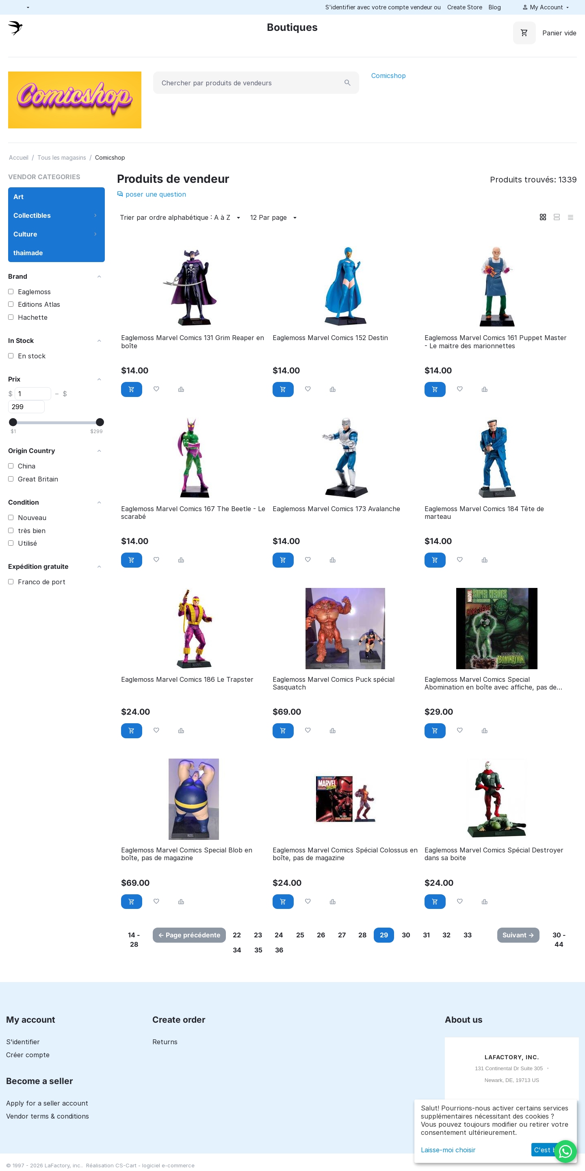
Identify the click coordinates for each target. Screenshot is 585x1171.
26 (328, 935)
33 (483, 935)
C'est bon (549, 1150)
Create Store (464, 7)
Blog (495, 7)
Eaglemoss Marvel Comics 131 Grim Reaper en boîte (192, 341)
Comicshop (388, 76)
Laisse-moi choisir (448, 1150)
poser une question (151, 194)
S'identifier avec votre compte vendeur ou (383, 7)
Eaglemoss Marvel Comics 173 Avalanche (336, 509)
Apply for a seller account (47, 1103)
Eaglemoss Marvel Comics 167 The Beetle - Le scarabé (193, 512)
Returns (165, 1042)
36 (283, 950)
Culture (25, 234)
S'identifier (23, 1042)
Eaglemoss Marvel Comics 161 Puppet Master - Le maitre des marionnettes (496, 341)
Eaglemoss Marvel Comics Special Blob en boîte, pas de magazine (186, 854)
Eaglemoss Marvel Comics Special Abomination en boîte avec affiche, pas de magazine (491, 683)
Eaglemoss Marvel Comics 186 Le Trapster (187, 679)
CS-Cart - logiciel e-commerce (155, 1165)
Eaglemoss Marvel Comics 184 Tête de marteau (484, 512)
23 (260, 935)
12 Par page (274, 218)
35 (261, 950)
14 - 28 (133, 939)
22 (238, 935)
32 (461, 935)
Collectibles (32, 215)
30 (417, 935)
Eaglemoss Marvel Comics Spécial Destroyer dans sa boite (494, 854)
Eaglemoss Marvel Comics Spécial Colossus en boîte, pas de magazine (345, 854)
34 (238, 950)
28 (372, 935)
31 (439, 935)
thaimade (28, 253)
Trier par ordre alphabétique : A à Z (181, 218)
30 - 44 (559, 939)
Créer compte (28, 1055)
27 (350, 935)
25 (305, 935)
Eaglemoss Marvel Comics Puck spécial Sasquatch (333, 683)
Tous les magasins (61, 157)
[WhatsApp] (565, 1151)
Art (18, 197)
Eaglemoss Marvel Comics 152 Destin (330, 338)
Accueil (18, 157)
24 (283, 935)
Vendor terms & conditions (47, 1116)
